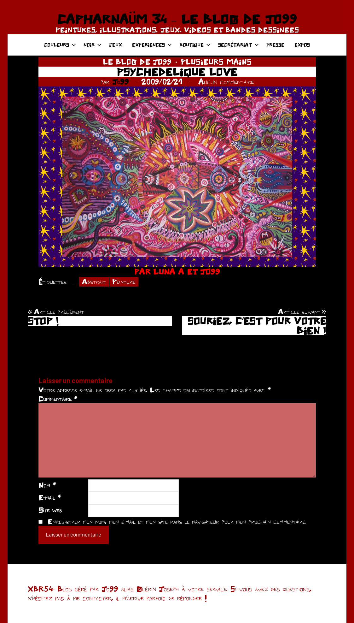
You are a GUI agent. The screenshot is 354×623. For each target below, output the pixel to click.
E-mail (49, 497)
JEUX (115, 45)
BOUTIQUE (195, 45)
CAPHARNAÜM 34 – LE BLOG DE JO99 (177, 19)
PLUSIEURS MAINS (216, 62)
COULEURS (60, 45)
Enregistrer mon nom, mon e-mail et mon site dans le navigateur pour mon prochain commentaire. (177, 521)
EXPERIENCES (152, 45)
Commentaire (57, 398)
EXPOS (302, 45)
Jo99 (120, 81)
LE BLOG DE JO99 (137, 62)
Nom (47, 485)
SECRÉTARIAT (238, 45)
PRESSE (275, 45)
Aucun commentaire (226, 81)
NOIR (93, 45)
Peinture (123, 281)
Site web (50, 510)
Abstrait (94, 281)
